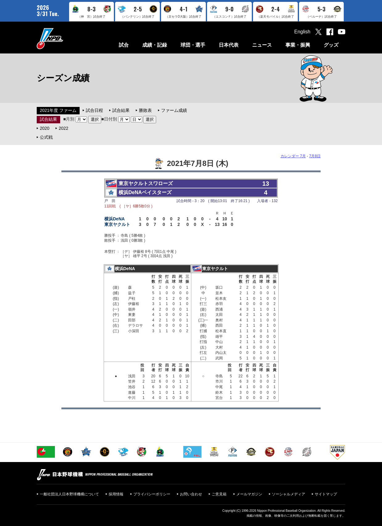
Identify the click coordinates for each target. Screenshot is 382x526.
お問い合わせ (191, 494)
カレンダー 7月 (293, 156)
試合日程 (94, 110)
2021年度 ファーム (58, 110)
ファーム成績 (174, 110)
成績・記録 (154, 45)
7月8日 (315, 156)
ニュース (262, 45)
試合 (124, 45)
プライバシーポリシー (151, 494)
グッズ (331, 45)
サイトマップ (326, 494)
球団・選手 (193, 45)
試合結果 (121, 110)
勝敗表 (145, 110)
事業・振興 (297, 45)
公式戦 (46, 137)
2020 (44, 128)
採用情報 (116, 494)
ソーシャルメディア (288, 494)
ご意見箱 (219, 494)
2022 (63, 128)
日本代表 (229, 45)
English (302, 31)
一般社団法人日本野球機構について (69, 494)
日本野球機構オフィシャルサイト (65, 38)
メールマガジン (249, 494)
